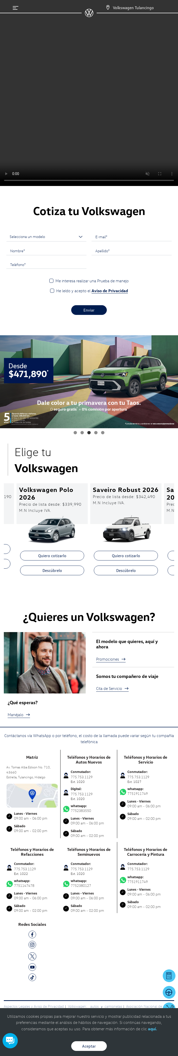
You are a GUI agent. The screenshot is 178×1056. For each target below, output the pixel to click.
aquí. (152, 1028)
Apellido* (102, 250)
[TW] (32, 956)
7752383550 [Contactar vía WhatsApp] (88, 808)
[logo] (89, 15)
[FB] (32, 935)
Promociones (111, 659)
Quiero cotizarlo (52, 555)
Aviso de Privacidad (110, 290)
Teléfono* (18, 264)
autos (95, 1006)
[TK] (32, 978)
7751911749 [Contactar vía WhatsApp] (145, 791)
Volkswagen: (78, 1006)
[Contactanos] (103, 7)
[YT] (32, 968)
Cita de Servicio (112, 688)
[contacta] (32, 795)
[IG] (32, 945)
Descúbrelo (52, 570)
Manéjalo (19, 714)
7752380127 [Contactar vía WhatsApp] (88, 883)
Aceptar (89, 1046)
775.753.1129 (138, 869)
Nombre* (17, 250)
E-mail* (101, 236)
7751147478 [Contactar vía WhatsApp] (32, 883)
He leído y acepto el (92, 290)
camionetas (113, 1006)
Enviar (89, 310)
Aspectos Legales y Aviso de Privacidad (34, 1006)
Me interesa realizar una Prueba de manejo (92, 280)
